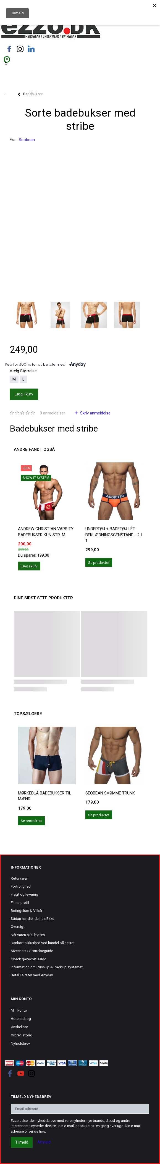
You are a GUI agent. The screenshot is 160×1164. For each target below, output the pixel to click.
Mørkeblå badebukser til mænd (44, 796)
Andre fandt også (34, 449)
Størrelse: (24, 370)
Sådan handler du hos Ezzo (32, 918)
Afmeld (44, 1142)
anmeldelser (52, 413)
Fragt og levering (24, 894)
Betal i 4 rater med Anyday (32, 975)
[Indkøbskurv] (80, 63)
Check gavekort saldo (28, 959)
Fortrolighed (21, 886)
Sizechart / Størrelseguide (32, 951)
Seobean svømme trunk (110, 793)
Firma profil (20, 902)
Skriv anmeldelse (95, 413)
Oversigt (18, 926)
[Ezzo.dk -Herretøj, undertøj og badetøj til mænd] (50, 29)
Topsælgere (28, 713)
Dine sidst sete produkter (43, 598)
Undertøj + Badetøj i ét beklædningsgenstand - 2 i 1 (113, 534)
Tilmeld (21, 1142)
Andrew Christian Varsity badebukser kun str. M (46, 531)
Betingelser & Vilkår (26, 910)
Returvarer (19, 878)
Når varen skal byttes (28, 935)
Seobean (27, 139)
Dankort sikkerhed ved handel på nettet (43, 943)
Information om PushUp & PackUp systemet (47, 967)
